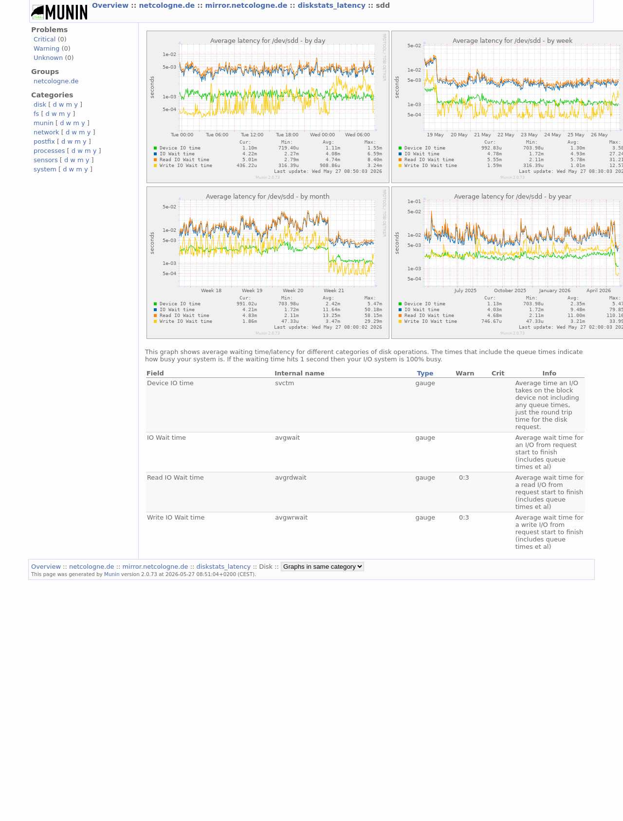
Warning (46, 48)
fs (36, 113)
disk (40, 104)
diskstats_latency (333, 5)
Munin (112, 574)
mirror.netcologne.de (247, 5)
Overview (111, 5)
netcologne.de (168, 5)
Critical (44, 39)
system (45, 169)
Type (425, 373)
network (46, 132)
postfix (44, 141)
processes (49, 150)
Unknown (48, 57)
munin (44, 123)
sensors (46, 160)
